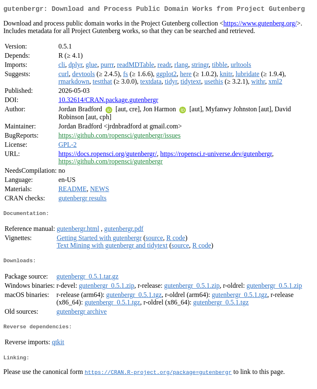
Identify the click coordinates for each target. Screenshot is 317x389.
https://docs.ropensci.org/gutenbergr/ (107, 155)
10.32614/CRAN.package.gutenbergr (108, 101)
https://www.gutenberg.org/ (260, 24)
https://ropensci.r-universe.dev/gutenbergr (216, 155)
